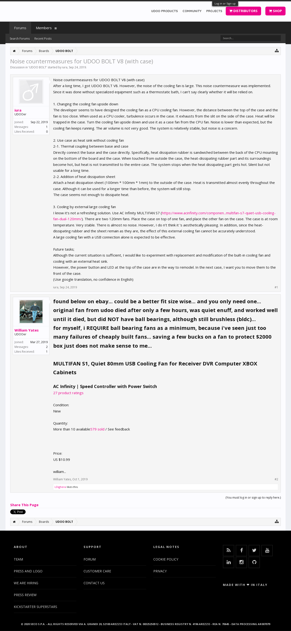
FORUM (90, 559)
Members (44, 27)
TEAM (18, 559)
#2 (276, 479)
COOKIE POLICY (165, 559)
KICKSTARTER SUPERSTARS (35, 606)
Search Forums (20, 39)
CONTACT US (94, 583)
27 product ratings (68, 392)
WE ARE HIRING (26, 583)
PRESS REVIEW (25, 595)
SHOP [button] (275, 11)
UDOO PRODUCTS (164, 11)
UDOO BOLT (37, 67)
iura (64, 67)
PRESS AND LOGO (28, 571)
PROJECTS (214, 11)
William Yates (26, 330)
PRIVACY (160, 571)
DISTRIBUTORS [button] (243, 11)
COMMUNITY (192, 11)
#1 (276, 287)
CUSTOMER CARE (97, 571)
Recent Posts (43, 39)
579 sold (97, 429)
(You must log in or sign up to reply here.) (253, 497)
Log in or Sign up (225, 3)
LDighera (60, 487)
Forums (20, 27)
